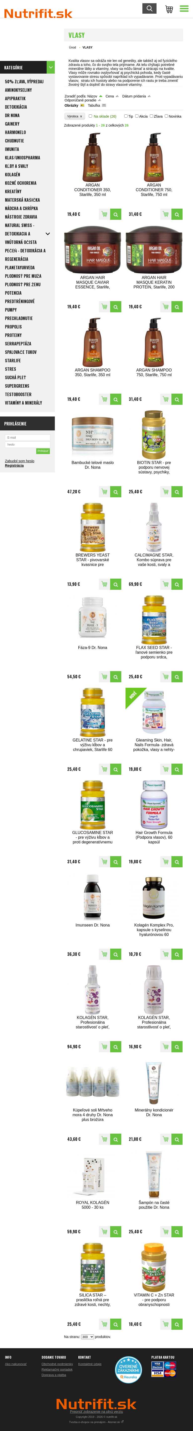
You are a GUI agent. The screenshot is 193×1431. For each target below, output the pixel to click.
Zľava (158, 116)
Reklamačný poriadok (57, 1369)
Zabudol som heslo (19, 461)
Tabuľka (94, 105)
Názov (92, 96)
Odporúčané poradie (80, 100)
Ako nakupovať (16, 1364)
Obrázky (71, 105)
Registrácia (14, 465)
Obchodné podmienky (57, 1364)
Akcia (143, 116)
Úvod (72, 47)
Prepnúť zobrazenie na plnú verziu (96, 1412)
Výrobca (74, 116)
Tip (130, 116)
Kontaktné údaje (89, 1364)
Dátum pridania (134, 96)
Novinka (175, 116)
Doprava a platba (54, 1375)
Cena (110, 96)
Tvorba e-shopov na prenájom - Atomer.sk (96, 1422)
